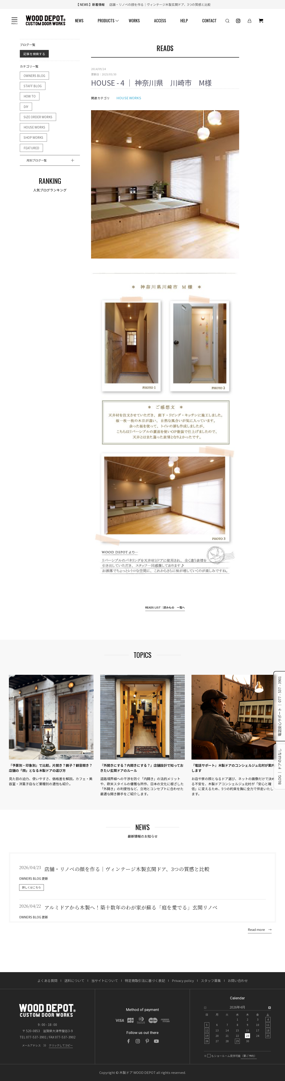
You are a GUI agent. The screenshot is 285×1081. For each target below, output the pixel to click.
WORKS (134, 20)
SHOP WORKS (33, 137)
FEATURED (31, 148)
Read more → (260, 929)
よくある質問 (47, 980)
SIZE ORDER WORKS (38, 117)
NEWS (79, 20)
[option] (237, 1025)
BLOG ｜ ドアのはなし (279, 766)
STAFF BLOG (33, 86)
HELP (184, 20)
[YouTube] (156, 1041)
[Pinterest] (147, 1041)
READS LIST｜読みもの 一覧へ (165, 607)
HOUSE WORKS (34, 127)
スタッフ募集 (211, 980)
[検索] (227, 21)
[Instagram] (137, 1041)
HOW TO (30, 96)
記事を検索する (34, 54)
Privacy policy (183, 980)
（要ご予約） (249, 1056)
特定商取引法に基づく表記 (145, 980)
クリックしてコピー (61, 1045)
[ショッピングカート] (261, 21)
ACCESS (160, 20)
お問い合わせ (238, 980)
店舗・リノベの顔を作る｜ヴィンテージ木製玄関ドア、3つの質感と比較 (158, 4)
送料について (74, 980)
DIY (26, 106)
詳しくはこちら (31, 887)
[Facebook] (128, 1041)
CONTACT (209, 20)
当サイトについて (104, 980)
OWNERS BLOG (34, 75)
